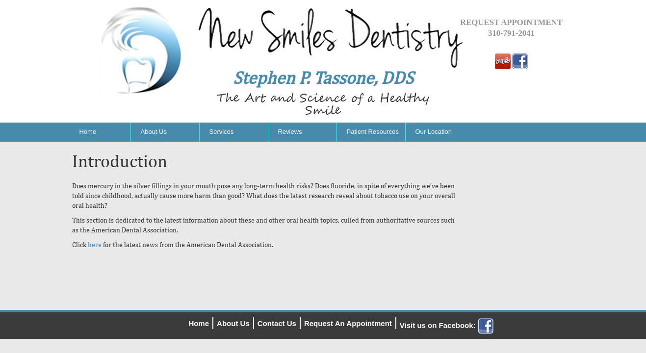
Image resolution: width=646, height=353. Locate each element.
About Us (154, 131)
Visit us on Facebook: (446, 325)
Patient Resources (373, 131)
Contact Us (277, 323)
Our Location (433, 131)
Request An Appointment (348, 323)
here (95, 245)
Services (221, 131)
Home (88, 131)
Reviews (290, 131)
